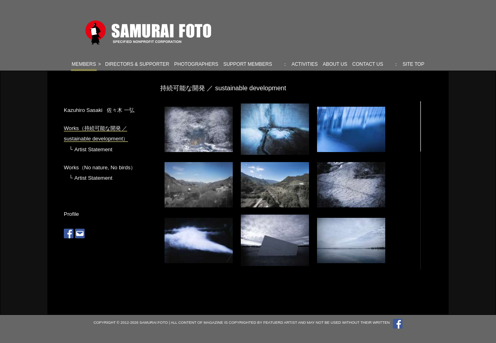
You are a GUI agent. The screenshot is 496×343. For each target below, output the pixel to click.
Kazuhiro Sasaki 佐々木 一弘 (99, 110)
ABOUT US (335, 64)
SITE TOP (413, 64)
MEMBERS (84, 64)
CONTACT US (367, 64)
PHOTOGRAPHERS (196, 64)
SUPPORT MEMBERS (247, 64)
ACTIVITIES (304, 64)
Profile (71, 214)
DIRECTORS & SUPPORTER (137, 64)
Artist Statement (93, 149)
